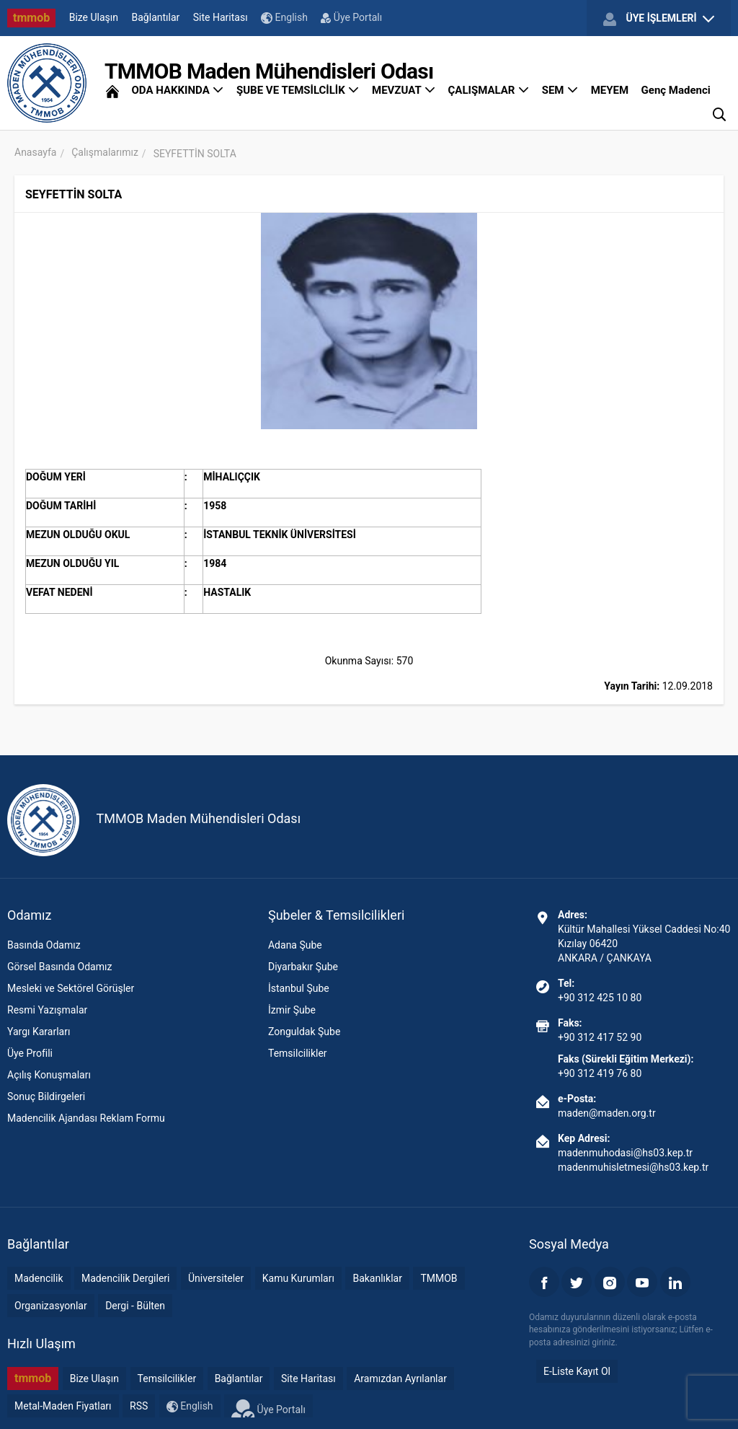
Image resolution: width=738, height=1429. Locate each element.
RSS (139, 1406)
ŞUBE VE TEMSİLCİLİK (298, 90)
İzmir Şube (292, 1010)
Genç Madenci (676, 90)
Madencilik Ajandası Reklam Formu (86, 1118)
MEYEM (609, 90)
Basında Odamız (44, 945)
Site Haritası (220, 17)
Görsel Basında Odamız (59, 966)
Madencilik (38, 1278)
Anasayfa (35, 152)
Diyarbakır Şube (303, 966)
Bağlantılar (156, 17)
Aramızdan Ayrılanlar (400, 1378)
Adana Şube (295, 945)
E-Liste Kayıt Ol (576, 1371)
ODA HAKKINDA (177, 90)
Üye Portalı (351, 17)
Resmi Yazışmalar (47, 1010)
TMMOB (438, 1278)
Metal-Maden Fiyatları (63, 1406)
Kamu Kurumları (298, 1278)
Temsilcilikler (297, 1053)
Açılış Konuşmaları (49, 1075)
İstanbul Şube (298, 988)
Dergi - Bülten (135, 1305)
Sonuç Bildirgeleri (46, 1096)
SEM (560, 90)
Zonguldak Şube (304, 1031)
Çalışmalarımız (104, 152)
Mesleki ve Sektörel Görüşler (70, 988)
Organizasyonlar (50, 1305)
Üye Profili (30, 1053)
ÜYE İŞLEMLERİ (658, 18)
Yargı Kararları (38, 1031)
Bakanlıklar (377, 1278)
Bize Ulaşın (93, 17)
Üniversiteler (216, 1278)
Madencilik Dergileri (125, 1278)
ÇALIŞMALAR (489, 90)
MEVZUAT (403, 90)
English (284, 18)
